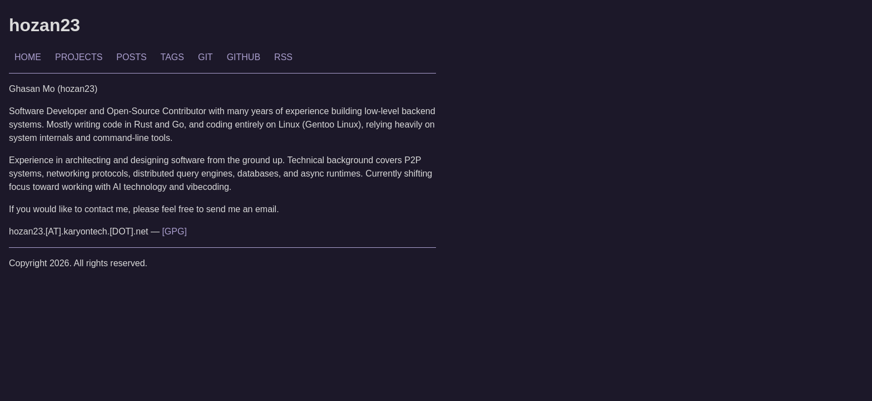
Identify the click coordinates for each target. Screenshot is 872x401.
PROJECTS (78, 57)
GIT (205, 57)
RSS (283, 57)
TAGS (172, 57)
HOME (27, 57)
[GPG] (174, 231)
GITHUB (243, 57)
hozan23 (44, 25)
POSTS (131, 57)
